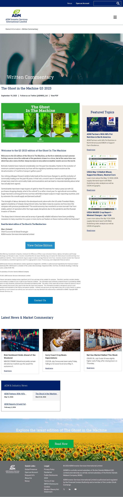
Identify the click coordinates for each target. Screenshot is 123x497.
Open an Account (82, 3)
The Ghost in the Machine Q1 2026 (50, 394)
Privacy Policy (49, 469)
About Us (28, 478)
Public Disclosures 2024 (51, 476)
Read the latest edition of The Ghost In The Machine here (23, 224)
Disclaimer (48, 472)
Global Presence (31, 469)
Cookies (47, 487)
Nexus (69, 3)
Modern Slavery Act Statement (51, 491)
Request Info (30, 475)
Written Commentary (30, 29)
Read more (91, 150)
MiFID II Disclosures (51, 484)
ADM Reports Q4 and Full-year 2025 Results (23, 404)
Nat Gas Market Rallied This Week (102, 355)
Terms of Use (49, 481)
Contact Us (40, 300)
